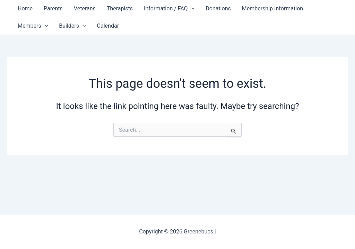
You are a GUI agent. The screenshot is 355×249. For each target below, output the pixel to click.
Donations (218, 8)
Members (33, 26)
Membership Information (272, 8)
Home (25, 8)
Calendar (108, 25)
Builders (72, 26)
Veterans (85, 8)
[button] (191, 8)
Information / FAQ (169, 8)
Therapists (120, 8)
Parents (53, 8)
